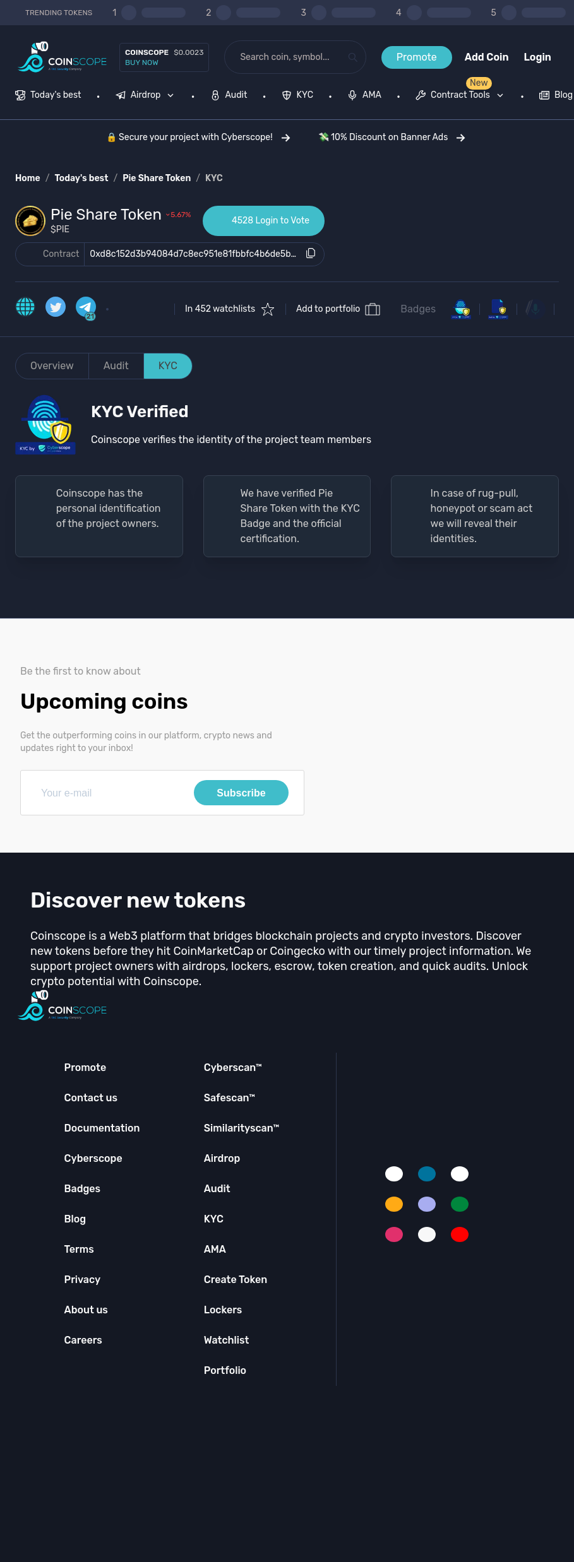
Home (27, 178)
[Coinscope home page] (62, 57)
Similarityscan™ (242, 1128)
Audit (116, 366)
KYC (214, 178)
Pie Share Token (157, 178)
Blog (75, 1219)
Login (537, 57)
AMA (215, 1249)
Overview (52, 366)
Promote (417, 57)
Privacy (82, 1280)
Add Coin (487, 57)
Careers (83, 1340)
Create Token (236, 1280)
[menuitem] (48, 96)
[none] (147, 96)
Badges (418, 309)
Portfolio (225, 1370)
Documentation (102, 1128)
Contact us (90, 1098)
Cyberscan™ (233, 1068)
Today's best (81, 178)
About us (86, 1310)
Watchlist (226, 1340)
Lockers (223, 1310)
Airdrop (222, 1158)
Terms (79, 1249)
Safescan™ (230, 1098)
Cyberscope (93, 1158)
